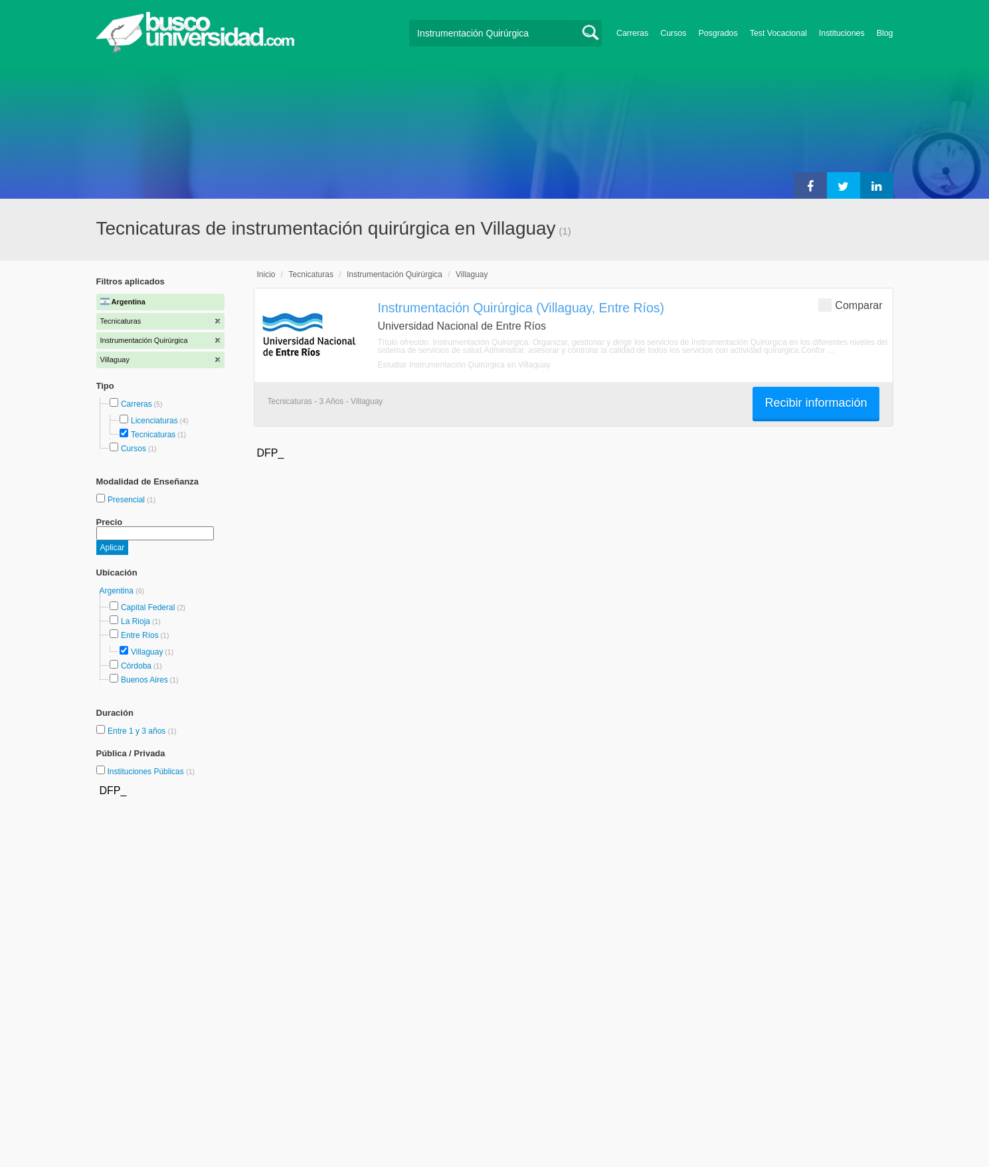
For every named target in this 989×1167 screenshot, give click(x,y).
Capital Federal (148, 607)
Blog (885, 33)
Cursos (673, 33)
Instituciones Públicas (151, 771)
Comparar (850, 304)
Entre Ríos (140, 635)
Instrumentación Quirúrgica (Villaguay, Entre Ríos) (521, 307)
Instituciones (842, 33)
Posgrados (717, 33)
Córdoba (136, 666)
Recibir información (815, 402)
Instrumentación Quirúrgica (394, 274)
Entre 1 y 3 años (138, 731)
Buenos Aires (144, 680)
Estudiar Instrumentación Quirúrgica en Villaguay (464, 365)
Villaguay (147, 652)
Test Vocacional (778, 33)
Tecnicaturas (153, 434)
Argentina (118, 590)
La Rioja (135, 621)
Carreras (632, 33)
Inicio (266, 274)
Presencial (127, 499)
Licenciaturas (154, 420)
